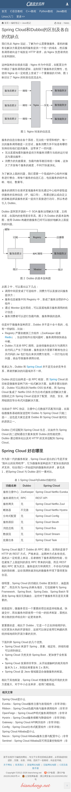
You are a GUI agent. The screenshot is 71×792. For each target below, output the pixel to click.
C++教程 (31, 11)
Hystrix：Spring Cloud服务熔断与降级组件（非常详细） (34, 717)
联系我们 (19, 765)
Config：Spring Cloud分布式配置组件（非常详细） (32, 727)
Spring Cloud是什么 (13, 699)
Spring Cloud (34, 366)
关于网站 (7, 765)
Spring (53, 379)
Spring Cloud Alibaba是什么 (18, 731)
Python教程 (46, 11)
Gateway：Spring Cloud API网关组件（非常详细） (31, 722)
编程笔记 (15, 23)
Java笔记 (26, 23)
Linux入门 (7, 16)
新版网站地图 (33, 765)
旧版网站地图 (49, 765)
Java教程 (61, 11)
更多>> (20, 16)
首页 (4, 11)
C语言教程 (16, 11)
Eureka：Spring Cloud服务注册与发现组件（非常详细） (35, 703)
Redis (8, 337)
